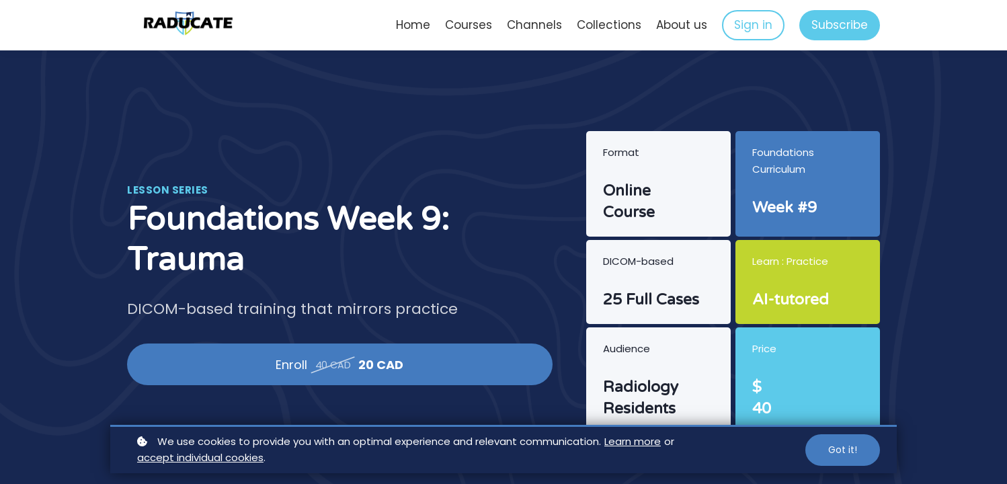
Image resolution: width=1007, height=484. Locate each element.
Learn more (632, 441)
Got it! (842, 449)
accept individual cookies (200, 457)
